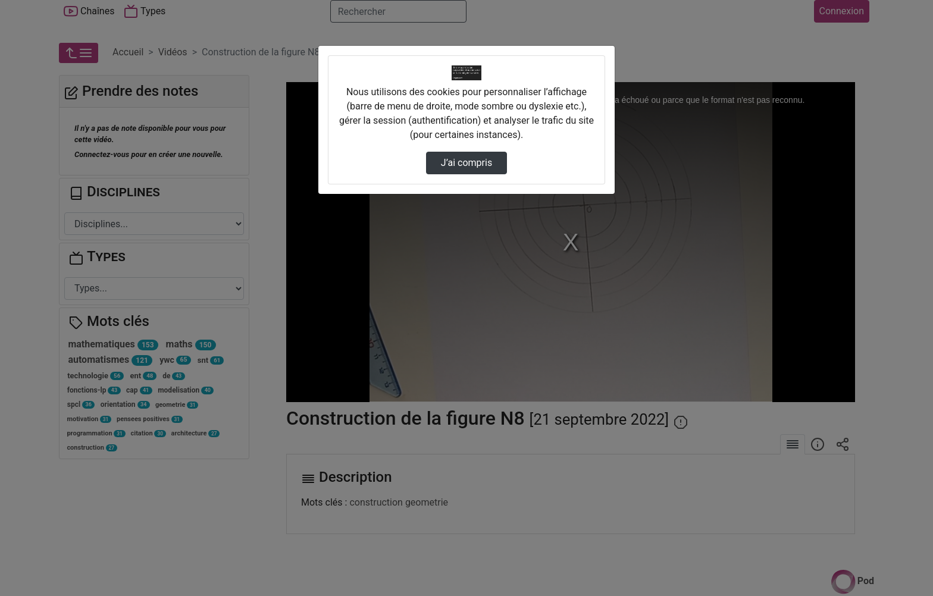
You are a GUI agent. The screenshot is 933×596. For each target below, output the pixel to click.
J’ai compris (466, 162)
